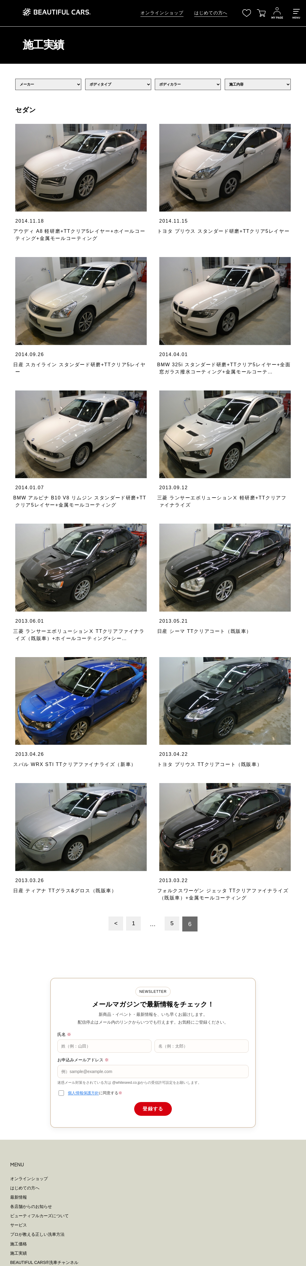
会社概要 (18, 943)
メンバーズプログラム (31, 925)
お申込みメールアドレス (83, 713)
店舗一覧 (18, 934)
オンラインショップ (161, 12)
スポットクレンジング (31, 1011)
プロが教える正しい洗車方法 (37, 887)
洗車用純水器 (22, 1039)
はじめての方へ (210, 12)
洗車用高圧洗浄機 (27, 1049)
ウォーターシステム (29, 1058)
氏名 (64, 688)
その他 (16, 1067)
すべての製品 (22, 983)
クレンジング (22, 993)
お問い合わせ (22, 953)
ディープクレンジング (31, 1002)
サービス (18, 878)
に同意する (95, 746)
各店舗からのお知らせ (31, 860)
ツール (16, 1030)
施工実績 (18, 906)
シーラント (20, 1021)
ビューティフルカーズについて (39, 869)
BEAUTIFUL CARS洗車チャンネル (44, 916)
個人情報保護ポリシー (31, 1098)
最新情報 (18, 850)
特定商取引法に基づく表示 (35, 1107)
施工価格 (18, 897)
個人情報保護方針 (83, 746)
